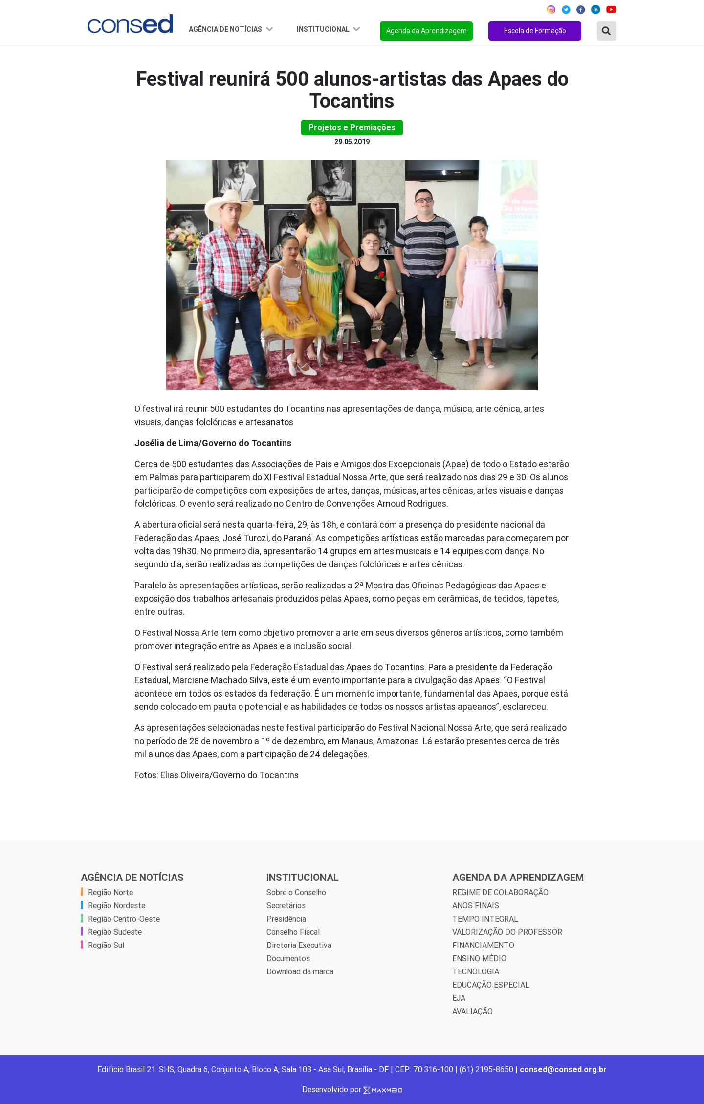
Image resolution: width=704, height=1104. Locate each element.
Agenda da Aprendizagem (426, 30)
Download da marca (299, 971)
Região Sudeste (115, 932)
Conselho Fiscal (293, 932)
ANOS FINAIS (475, 905)
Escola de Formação (535, 30)
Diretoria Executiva (298, 945)
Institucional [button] (324, 29)
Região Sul (106, 945)
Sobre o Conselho (296, 892)
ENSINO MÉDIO (479, 958)
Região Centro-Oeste (124, 919)
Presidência (286, 919)
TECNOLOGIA (475, 971)
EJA (458, 998)
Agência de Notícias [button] (226, 29)
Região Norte (110, 892)
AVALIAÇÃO (472, 1011)
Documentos (288, 958)
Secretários (286, 905)
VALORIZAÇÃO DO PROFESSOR (507, 932)
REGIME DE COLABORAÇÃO (500, 892)
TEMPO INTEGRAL (485, 919)
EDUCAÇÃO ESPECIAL (490, 985)
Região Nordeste (116, 905)
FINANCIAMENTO (483, 945)
